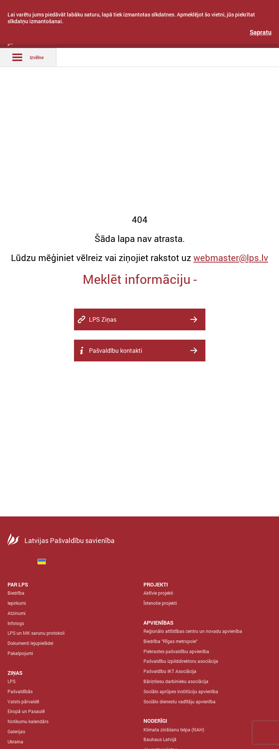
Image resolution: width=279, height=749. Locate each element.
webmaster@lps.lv (230, 258)
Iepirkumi (17, 603)
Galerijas (16, 731)
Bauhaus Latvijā (159, 739)
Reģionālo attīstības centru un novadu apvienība (192, 631)
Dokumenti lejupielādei (30, 643)
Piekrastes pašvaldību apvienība (176, 651)
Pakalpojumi (20, 653)
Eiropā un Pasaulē (26, 711)
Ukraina (15, 742)
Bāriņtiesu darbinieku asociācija (175, 681)
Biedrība (16, 593)
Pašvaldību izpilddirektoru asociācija (180, 661)
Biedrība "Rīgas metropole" (170, 641)
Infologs (16, 623)
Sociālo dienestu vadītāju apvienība (179, 701)
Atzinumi (17, 613)
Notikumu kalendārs (28, 721)
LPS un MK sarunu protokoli (36, 633)
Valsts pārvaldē (23, 701)
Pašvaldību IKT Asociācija (169, 671)
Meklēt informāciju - (140, 278)
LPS (11, 681)
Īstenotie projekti (160, 603)
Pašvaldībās (20, 691)
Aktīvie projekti (158, 593)
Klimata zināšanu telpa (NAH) (173, 730)
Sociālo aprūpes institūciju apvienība (180, 691)
